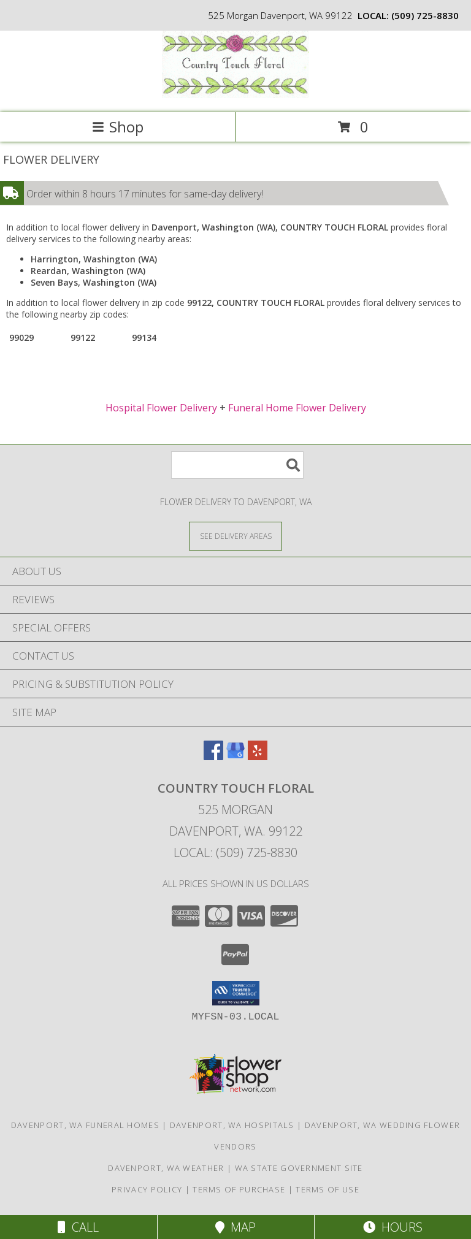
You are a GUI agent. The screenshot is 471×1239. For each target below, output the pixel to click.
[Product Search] (237, 465)
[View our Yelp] (257, 756)
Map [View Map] (235, 1227)
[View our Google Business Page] (235, 756)
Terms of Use (327, 1189)
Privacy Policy (147, 1189)
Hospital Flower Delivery (161, 407)
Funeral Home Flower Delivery (297, 407)
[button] (235, 993)
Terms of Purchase (239, 1189)
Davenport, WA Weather (166, 1167)
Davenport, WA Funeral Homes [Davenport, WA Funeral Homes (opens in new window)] (85, 1124)
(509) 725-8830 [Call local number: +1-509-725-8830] (425, 15)
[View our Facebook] (213, 756)
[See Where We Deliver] (235, 535)
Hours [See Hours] (393, 1227)
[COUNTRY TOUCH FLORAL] (235, 95)
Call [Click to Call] (78, 1227)
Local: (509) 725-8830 (235, 852)
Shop (118, 126)
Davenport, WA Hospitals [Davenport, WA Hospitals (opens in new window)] (232, 1124)
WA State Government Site (299, 1167)
